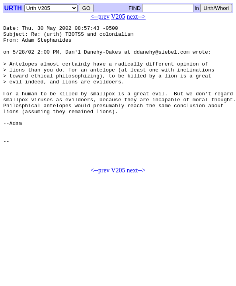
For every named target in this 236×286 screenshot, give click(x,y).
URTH (12, 8)
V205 (118, 16)
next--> (136, 16)
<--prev (99, 16)
